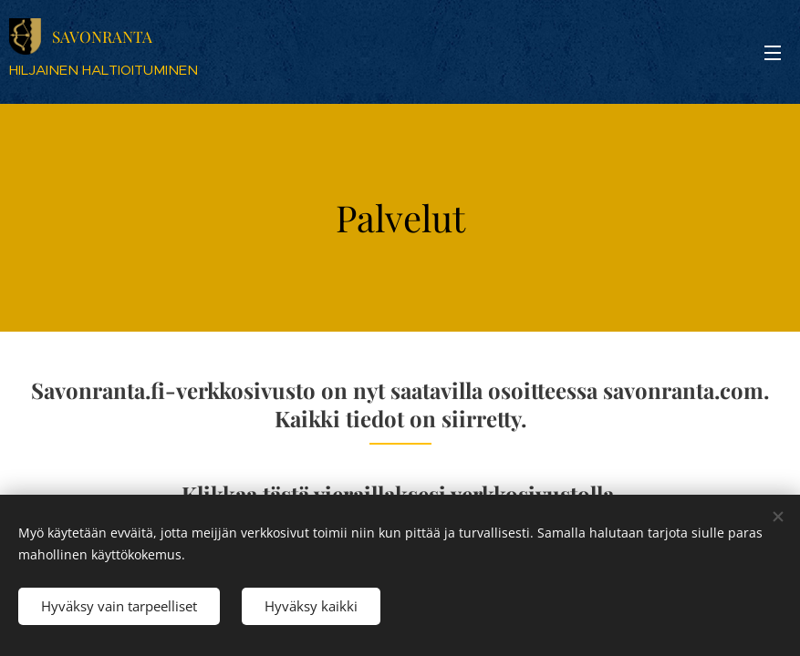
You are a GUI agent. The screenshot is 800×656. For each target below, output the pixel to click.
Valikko (772, 53)
